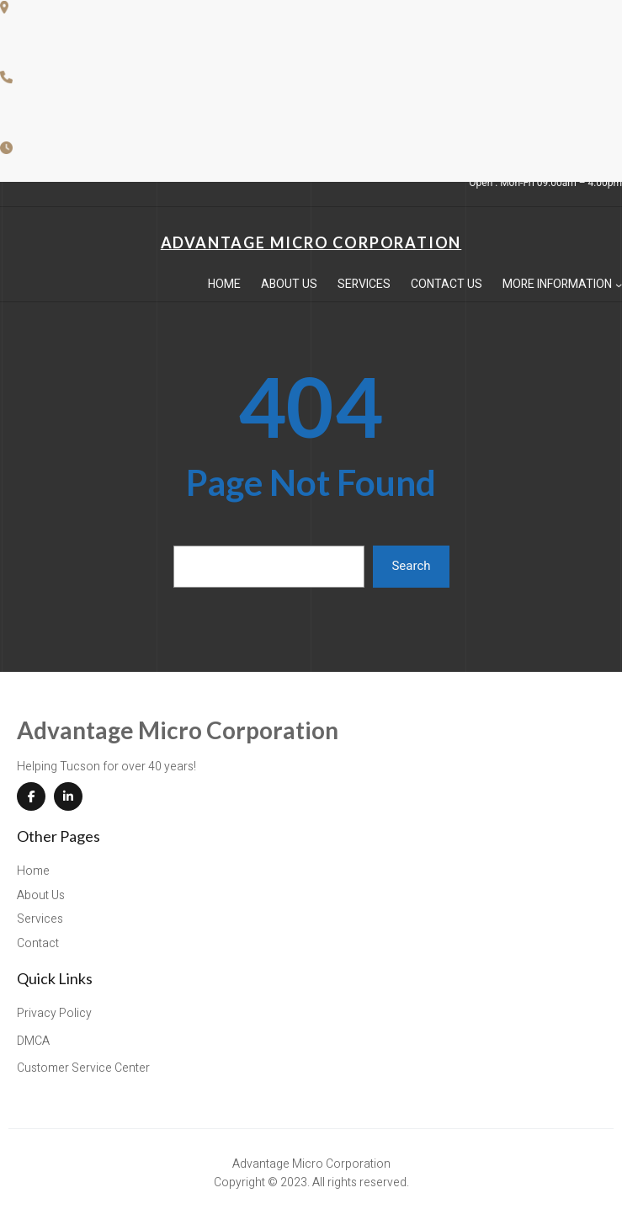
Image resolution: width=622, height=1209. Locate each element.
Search (410, 565)
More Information (557, 284)
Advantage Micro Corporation (311, 242)
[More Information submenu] (618, 284)
